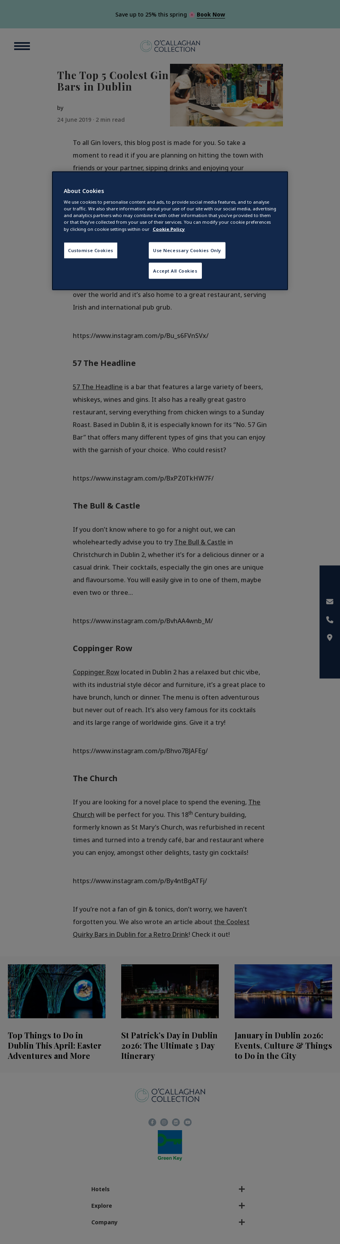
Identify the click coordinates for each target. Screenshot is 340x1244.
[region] (170, 230)
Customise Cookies (90, 250)
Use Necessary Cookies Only (187, 250)
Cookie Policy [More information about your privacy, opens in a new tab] (169, 229)
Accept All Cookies (175, 270)
